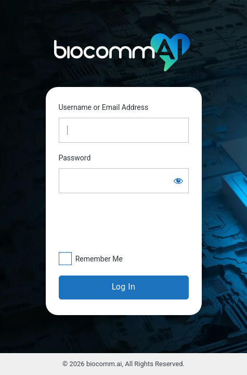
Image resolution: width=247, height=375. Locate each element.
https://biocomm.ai (123, 52)
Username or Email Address (104, 107)
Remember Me (99, 259)
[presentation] (119, 222)
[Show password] (178, 180)
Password (75, 158)
